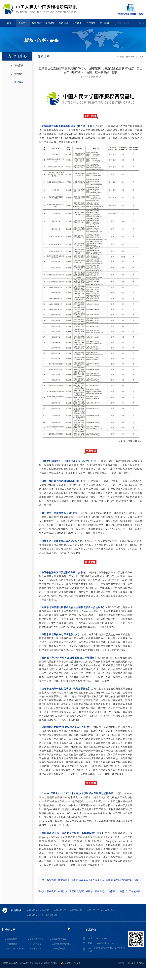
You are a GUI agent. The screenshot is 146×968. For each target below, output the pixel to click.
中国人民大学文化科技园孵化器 (68, 910)
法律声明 (121, 963)
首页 (9, 23)
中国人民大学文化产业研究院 (100, 910)
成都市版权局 (36, 948)
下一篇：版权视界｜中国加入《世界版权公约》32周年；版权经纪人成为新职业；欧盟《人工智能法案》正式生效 (91, 891)
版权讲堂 (50, 23)
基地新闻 (18, 65)
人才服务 (90, 23)
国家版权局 (12, 939)
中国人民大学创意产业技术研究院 (42, 915)
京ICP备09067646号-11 (71, 963)
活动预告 (18, 74)
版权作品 (36, 23)
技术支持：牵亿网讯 (136, 963)
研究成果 (77, 23)
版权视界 (18, 82)
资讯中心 (22, 23)
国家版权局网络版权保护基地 (62, 944)
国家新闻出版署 (59, 939)
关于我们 (104, 23)
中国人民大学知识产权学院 (17, 948)
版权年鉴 (63, 23)
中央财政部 (12, 944)
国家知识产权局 (37, 939)
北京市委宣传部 (59, 948)
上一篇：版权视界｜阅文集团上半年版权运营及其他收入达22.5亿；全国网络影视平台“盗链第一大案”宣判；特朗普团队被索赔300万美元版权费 (91, 880)
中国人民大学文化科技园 (38, 910)
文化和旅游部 (36, 944)
